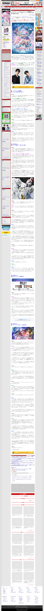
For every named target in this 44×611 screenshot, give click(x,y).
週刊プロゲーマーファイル (7, 66)
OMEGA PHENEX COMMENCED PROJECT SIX (39, 94)
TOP (3, 6)
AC (29, 6)
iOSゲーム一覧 (21, 602)
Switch (14, 6)
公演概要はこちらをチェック (23, 319)
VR (23, 6)
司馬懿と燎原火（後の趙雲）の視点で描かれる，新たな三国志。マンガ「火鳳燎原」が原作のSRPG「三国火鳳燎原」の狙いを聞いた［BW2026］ (39, 73)
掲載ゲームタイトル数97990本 (6, 4)
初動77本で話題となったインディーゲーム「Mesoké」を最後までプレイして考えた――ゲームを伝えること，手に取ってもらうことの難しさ (6, 168)
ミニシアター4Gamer (6, 89)
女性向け (20, 6)
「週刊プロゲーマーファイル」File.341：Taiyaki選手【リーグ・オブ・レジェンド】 (16, 515)
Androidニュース (21, 598)
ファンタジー (30, 477)
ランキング (40, 0)
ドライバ (4, 105)
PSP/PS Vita (35, 587)
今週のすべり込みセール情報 (7, 74)
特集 (3, 45)
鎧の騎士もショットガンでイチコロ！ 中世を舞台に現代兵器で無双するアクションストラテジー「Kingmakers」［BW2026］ (39, 63)
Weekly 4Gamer (5, 63)
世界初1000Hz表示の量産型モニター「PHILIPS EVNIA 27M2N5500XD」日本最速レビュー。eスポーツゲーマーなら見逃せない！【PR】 (28, 555)
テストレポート (29, 598)
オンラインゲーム (5, 588)
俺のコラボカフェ (6, 83)
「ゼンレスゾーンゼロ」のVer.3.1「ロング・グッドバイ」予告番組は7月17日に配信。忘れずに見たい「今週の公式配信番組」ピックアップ (17, 527)
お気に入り (34, 0)
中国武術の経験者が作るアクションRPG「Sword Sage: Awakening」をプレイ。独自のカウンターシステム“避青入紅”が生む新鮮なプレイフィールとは (17, 555)
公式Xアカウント (5, 0)
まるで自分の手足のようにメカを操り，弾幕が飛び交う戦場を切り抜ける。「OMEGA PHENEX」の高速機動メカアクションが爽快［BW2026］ (39, 80)
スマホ (17, 6)
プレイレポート (21, 589)
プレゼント (4, 102)
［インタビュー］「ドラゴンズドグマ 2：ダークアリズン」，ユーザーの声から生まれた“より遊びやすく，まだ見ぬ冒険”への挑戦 (6, 197)
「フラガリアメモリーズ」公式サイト (23, 452)
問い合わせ (14, 0)
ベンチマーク (28, 601)
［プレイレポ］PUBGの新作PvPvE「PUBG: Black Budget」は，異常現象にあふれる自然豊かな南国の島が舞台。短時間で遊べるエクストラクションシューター (39, 52)
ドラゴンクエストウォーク (39, 96)
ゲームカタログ (37, 603)
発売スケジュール (5, 600)
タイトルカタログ (13, 592)
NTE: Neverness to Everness (39, 102)
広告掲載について (5, 221)
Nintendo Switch (4, 111)
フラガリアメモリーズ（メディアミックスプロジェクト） (6, 33)
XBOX (8, 6)
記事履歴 (37, 0)
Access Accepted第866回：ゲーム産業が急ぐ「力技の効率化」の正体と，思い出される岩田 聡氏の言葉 (28, 527)
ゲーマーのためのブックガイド (7, 80)
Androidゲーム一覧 (21, 603)
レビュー (4, 46)
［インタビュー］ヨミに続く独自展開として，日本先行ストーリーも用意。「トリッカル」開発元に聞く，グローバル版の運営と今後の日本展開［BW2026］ (28, 581)
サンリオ (4, 36)
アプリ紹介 (20, 600)
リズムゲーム (36, 601)
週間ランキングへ (40, 85)
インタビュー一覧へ (31, 584)
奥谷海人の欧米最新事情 (6, 62)
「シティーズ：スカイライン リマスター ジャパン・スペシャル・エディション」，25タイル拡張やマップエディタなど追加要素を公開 (39, 76)
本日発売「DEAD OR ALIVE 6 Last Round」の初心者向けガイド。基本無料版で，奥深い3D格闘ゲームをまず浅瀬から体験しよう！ (6, 149)
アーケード (35, 596)
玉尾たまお (24, 477)
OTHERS (14, 480)
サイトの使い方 (10, 0)
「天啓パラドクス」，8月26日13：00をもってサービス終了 (39, 69)
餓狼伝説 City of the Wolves (39, 105)
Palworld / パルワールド (39, 91)
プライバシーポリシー (5, 218)
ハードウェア (26, 6)
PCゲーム (12, 587)
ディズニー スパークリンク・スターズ (39, 107)
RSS (2, 0)
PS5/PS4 (11, 6)
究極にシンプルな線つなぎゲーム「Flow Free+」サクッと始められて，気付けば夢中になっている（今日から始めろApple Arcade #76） (28, 515)
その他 (36, 602)
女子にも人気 (14, 477)
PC (5, 6)
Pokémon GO (38, 89)
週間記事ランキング (5, 100)
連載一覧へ (31, 530)
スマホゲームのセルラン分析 (7, 72)
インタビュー (18, 477)
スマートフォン (20, 596)
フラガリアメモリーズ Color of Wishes (24, 479)
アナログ (33, 6)
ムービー (4, 592)
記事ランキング (5, 593)
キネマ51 (5, 95)
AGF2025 (14, 479)
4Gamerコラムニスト (6, 86)
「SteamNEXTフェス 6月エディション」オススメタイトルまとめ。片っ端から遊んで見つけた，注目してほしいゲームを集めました (6, 158)
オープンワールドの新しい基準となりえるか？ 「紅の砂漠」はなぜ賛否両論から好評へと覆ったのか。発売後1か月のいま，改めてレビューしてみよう (6, 177)
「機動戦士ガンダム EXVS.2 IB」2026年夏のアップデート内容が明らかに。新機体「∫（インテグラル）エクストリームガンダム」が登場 (39, 66)
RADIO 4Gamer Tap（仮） (6, 77)
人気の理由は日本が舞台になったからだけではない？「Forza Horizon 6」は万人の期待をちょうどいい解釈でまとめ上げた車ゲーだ (17, 543)
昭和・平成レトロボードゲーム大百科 (7, 85)
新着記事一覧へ (30, 500)
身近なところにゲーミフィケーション (7, 94)
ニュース (4, 44)
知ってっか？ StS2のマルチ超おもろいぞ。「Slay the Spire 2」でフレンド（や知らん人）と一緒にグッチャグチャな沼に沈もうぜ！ (6, 187)
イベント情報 (36, 598)
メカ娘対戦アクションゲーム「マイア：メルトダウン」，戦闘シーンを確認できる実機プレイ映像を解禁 (39, 56)
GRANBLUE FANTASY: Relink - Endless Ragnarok (39, 99)
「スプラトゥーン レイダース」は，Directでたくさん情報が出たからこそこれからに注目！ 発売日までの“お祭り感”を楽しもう (6, 139)
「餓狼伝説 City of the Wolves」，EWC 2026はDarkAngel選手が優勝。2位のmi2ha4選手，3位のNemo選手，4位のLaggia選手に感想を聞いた (6, 215)
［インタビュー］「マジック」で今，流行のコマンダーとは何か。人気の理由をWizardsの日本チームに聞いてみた (6, 206)
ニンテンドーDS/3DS (13, 596)
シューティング (37, 600)
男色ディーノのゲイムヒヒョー (7, 70)
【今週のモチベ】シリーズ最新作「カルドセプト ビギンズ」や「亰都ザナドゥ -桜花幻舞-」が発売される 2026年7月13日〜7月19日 (39, 83)
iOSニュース (20, 597)
